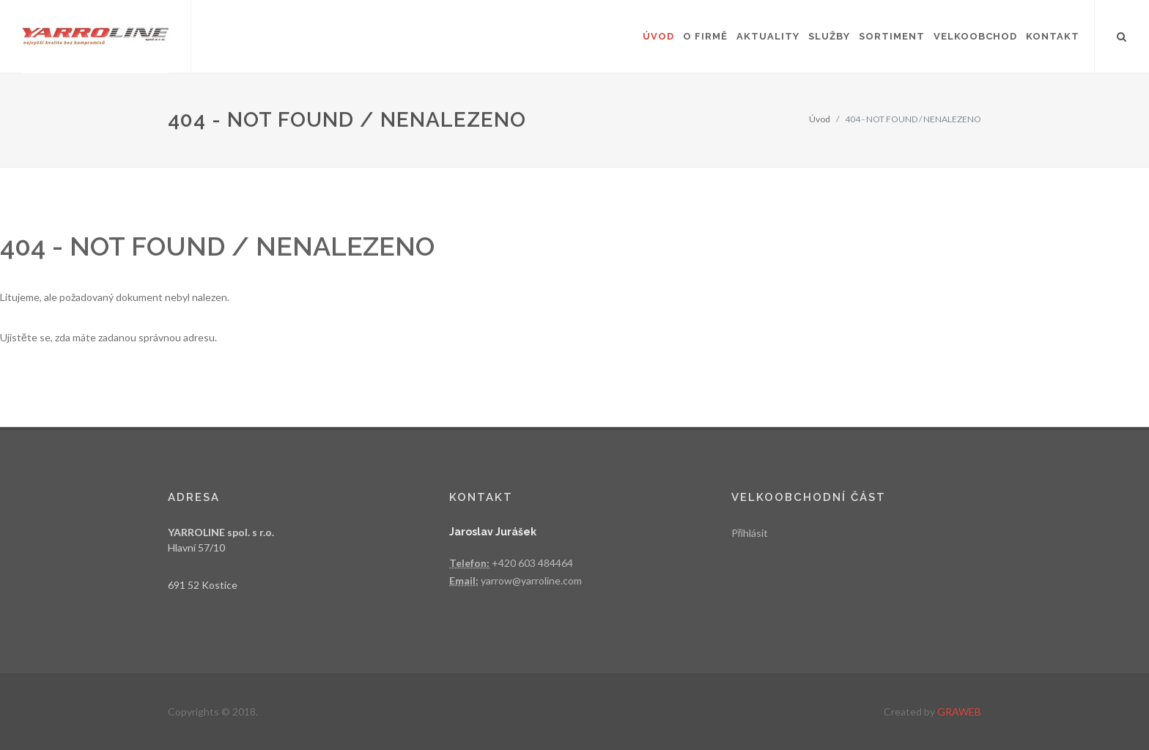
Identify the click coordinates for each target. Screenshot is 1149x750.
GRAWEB (959, 711)
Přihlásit (750, 533)
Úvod (819, 119)
